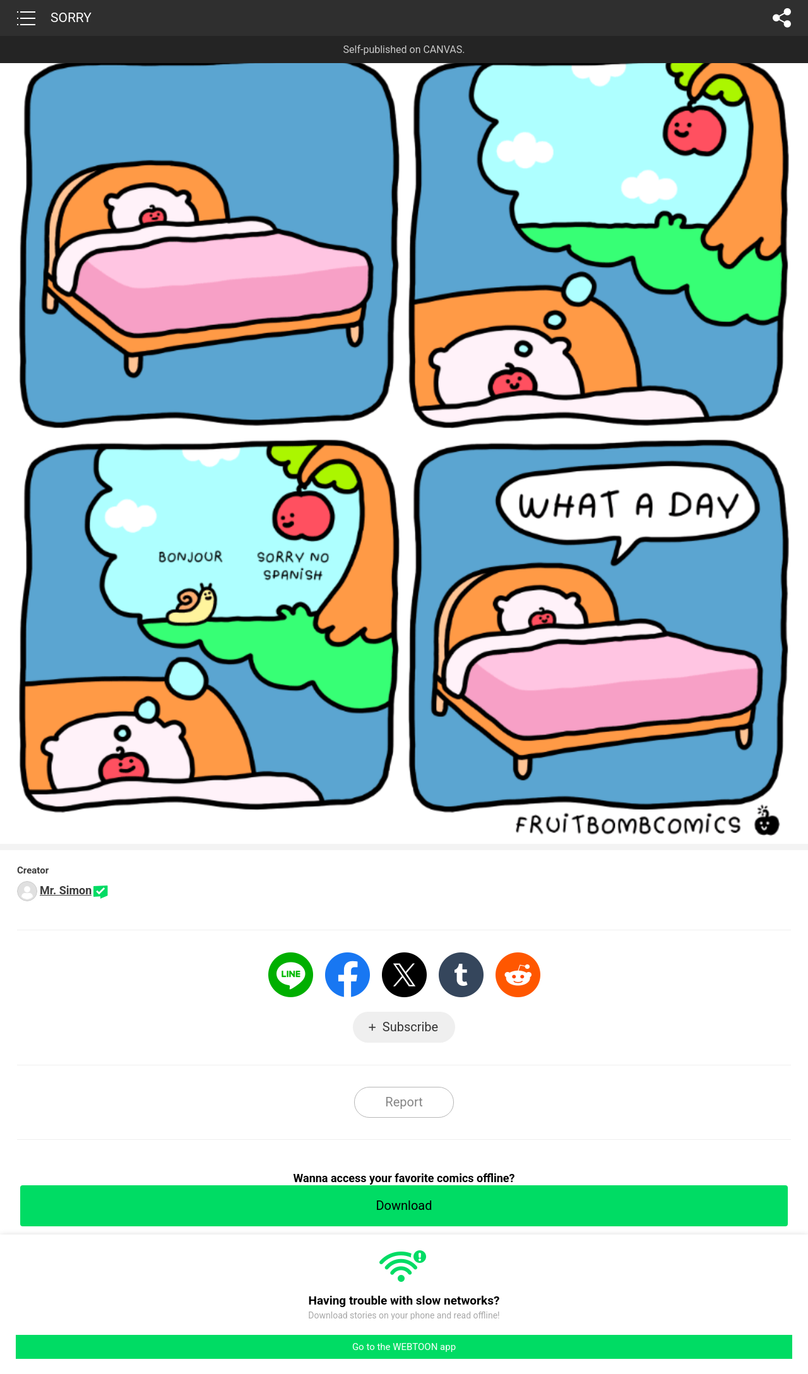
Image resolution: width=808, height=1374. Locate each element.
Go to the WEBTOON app (404, 1347)
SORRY (71, 17)
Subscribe (410, 1026)
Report (403, 1102)
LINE (290, 974)
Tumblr (461, 974)
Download (404, 1205)
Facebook (347, 974)
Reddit (518, 974)
